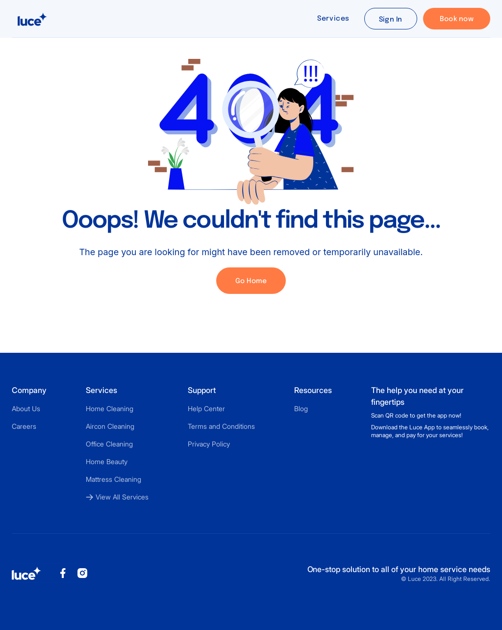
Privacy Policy (209, 444)
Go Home (251, 281)
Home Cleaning (109, 408)
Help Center (206, 408)
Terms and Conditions (221, 426)
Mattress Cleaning (113, 479)
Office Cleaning (109, 444)
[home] (32, 18)
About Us (26, 408)
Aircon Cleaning (110, 426)
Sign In (390, 19)
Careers (24, 426)
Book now (457, 19)
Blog (301, 408)
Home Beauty (106, 461)
